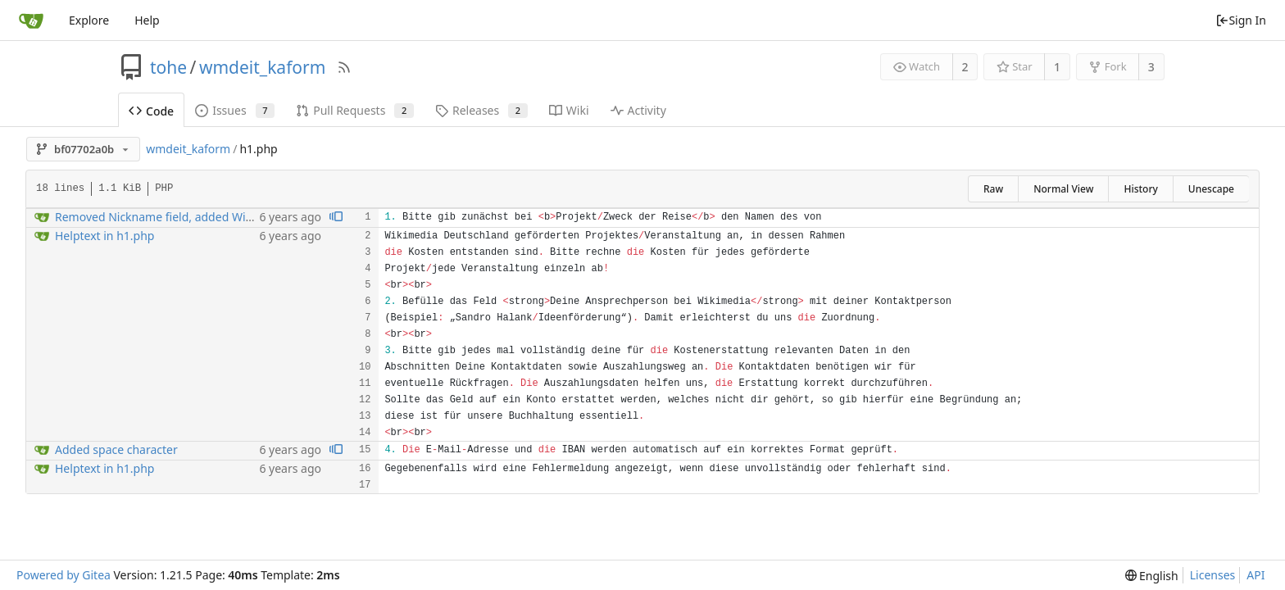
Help (147, 20)
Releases (481, 110)
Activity (638, 110)
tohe (168, 67)
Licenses (1213, 575)
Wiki (569, 110)
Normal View (1063, 189)
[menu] (1151, 575)
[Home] (31, 20)
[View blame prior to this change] (336, 217)
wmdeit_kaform (262, 67)
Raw (993, 189)
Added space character (116, 449)
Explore (89, 20)
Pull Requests (355, 110)
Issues (235, 110)
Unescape (1211, 189)
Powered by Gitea (63, 575)
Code (151, 111)
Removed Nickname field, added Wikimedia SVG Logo (199, 217)
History (1140, 189)
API (1255, 575)
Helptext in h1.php (104, 235)
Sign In (1240, 20)
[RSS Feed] (344, 67)
